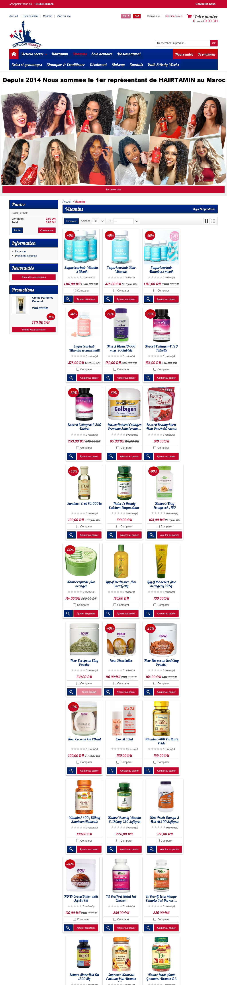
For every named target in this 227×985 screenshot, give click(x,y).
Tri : (110, 221)
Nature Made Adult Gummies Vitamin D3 (120, 817)
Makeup (118, 64)
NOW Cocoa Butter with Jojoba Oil (81, 739)
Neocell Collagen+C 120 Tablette (120, 349)
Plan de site (147, 897)
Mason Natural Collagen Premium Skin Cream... (200, 349)
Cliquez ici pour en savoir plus (37, 927)
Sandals (136, 64)
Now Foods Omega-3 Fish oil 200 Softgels (199, 661)
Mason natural (129, 53)
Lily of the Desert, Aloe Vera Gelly (120, 505)
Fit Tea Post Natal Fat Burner (120, 739)
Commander (47, 230)
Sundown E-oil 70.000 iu (120, 427)
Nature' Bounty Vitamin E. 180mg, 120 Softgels (159, 661)
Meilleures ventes (150, 889)
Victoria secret (34, 53)
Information (23, 243)
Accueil (67, 201)
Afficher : (86, 221)
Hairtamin (59, 53)
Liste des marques (150, 893)
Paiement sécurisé (26, 255)
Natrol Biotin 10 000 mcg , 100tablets (81, 349)
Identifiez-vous (173, 16)
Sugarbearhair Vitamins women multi (199, 270)
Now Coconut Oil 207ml (159, 581)
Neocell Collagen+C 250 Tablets (160, 349)
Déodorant (98, 64)
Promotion (146, 881)
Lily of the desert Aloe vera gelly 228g (159, 505)
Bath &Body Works (163, 64)
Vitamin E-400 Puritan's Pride (80, 661)
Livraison (20, 251)
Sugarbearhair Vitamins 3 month (160, 269)
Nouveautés (184, 53)
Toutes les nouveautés (34, 277)
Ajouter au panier (85, 299)
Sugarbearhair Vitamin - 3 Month (80, 270)
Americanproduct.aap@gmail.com (33, 968)
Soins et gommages (27, 64)
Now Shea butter (80, 581)
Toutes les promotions (34, 329)
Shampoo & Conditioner (66, 64)
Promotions (206, 53)
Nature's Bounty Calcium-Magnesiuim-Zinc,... (159, 429)
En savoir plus (113, 189)
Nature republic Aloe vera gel (81, 505)
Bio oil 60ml (199, 581)
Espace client (30, 16)
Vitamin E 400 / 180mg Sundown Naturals (120, 661)
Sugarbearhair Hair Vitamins (120, 270)
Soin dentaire (101, 53)
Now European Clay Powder (199, 505)
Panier (18, 204)
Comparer (82, 291)
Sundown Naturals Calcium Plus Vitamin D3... (81, 819)
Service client (147, 901)
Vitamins (79, 53)
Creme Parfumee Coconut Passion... (42, 301)
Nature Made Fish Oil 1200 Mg (199, 739)
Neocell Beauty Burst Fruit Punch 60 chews (81, 427)
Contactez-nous (205, 4)
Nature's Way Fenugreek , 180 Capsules (199, 429)
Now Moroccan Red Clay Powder (120, 583)
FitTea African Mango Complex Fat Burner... (159, 739)
